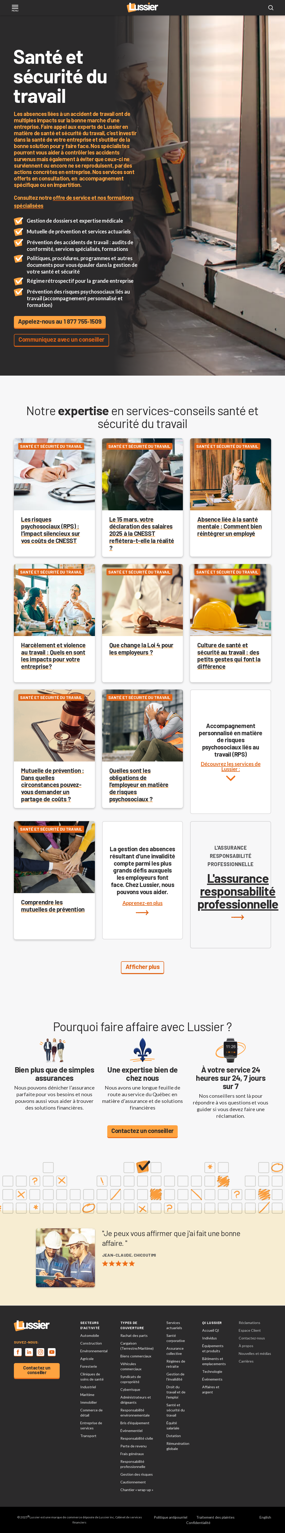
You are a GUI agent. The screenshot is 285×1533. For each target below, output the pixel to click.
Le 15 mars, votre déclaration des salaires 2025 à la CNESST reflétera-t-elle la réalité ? (141, 533)
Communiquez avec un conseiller (61, 339)
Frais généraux (132, 1454)
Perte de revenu (133, 1446)
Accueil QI (210, 1330)
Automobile (89, 1335)
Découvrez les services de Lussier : (231, 776)
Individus (209, 1338)
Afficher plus (143, 966)
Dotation (173, 1436)
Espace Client (250, 1330)
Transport (88, 1436)
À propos (246, 1346)
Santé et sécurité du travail (175, 1410)
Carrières (246, 1361)
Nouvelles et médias (255, 1353)
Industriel (88, 1387)
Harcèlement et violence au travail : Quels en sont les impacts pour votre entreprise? (53, 655)
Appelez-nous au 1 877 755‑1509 (60, 321)
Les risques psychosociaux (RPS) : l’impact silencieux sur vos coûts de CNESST (50, 529)
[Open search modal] (271, 8)
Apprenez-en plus (142, 907)
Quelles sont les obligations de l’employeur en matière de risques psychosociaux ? (138, 785)
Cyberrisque (130, 1389)
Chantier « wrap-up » (136, 1489)
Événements (212, 1379)
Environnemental (94, 1351)
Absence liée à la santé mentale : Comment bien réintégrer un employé (229, 526)
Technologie (212, 1371)
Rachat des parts (134, 1335)
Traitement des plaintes (215, 1517)
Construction (91, 1343)
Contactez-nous (252, 1338)
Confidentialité (198, 1522)
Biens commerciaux (135, 1356)
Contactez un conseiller (142, 1130)
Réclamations (249, 1322)
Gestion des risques (136, 1474)
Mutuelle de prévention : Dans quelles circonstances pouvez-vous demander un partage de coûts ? (52, 785)
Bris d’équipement (134, 1423)
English (265, 1517)
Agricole (87, 1358)
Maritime (87, 1394)
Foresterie (88, 1366)
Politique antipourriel (170, 1517)
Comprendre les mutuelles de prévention (53, 905)
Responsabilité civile (136, 1438)
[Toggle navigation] (15, 9)
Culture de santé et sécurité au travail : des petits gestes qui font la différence (228, 655)
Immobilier (88, 1402)
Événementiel (131, 1430)
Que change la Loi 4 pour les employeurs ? (141, 648)
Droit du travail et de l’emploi (175, 1392)
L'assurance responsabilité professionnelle (237, 896)
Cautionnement (133, 1482)
